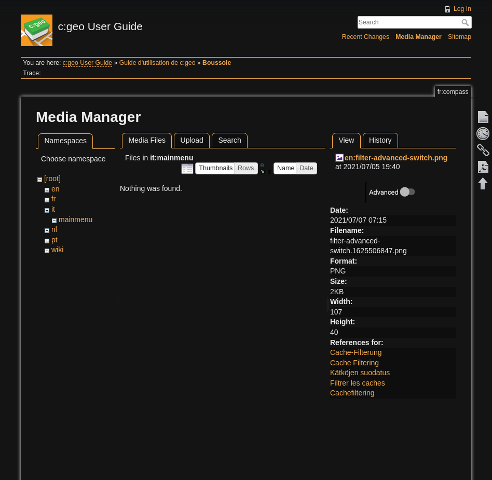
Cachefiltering (352, 393)
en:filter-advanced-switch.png (396, 158)
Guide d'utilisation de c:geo (157, 62)
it (53, 209)
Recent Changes (365, 36)
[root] (52, 178)
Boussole (216, 62)
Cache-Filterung (356, 352)
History (380, 140)
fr (53, 199)
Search (466, 22)
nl (54, 229)
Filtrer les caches (357, 383)
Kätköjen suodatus (360, 372)
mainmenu (75, 219)
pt (54, 240)
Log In (462, 8)
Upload (192, 140)
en (55, 189)
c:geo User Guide (87, 62)
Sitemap (459, 36)
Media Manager (418, 36)
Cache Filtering (354, 363)
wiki (57, 249)
